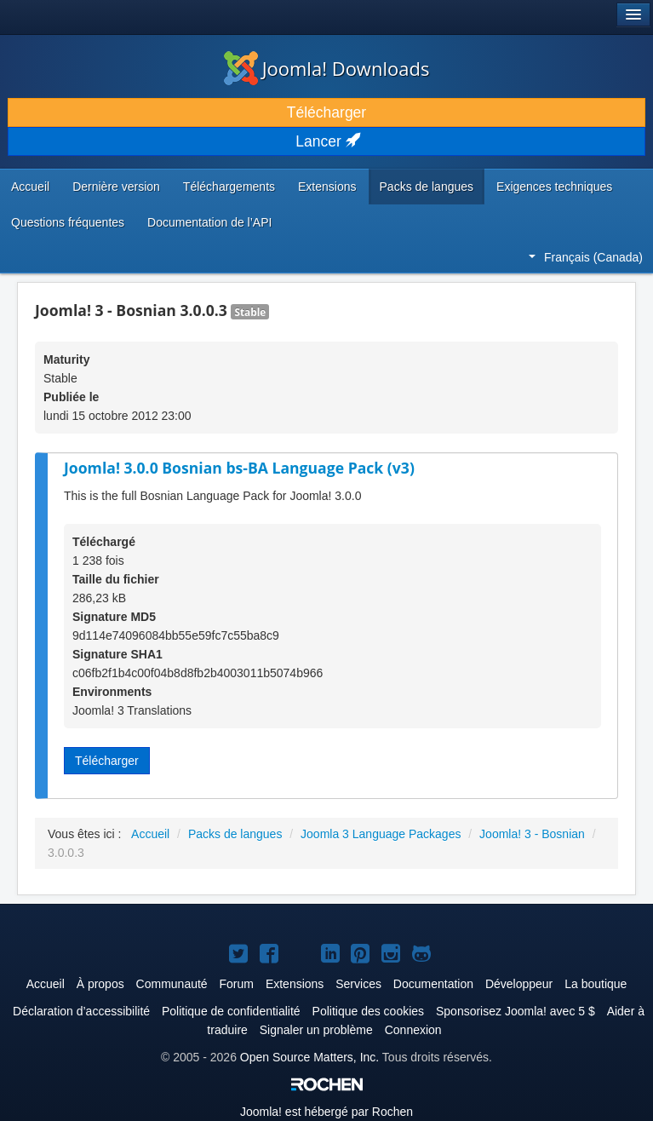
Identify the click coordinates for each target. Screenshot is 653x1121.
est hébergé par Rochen (326, 1111)
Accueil (30, 186)
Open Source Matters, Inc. (309, 1057)
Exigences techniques (554, 186)
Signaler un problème (316, 1030)
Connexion (413, 1030)
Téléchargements (229, 186)
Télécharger (326, 112)
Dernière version (116, 186)
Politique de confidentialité (231, 1011)
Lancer (326, 141)
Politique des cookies (368, 1011)
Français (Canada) (586, 257)
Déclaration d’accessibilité (81, 1011)
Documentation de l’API (209, 222)
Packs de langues (427, 186)
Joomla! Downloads (327, 68)
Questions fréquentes (67, 222)
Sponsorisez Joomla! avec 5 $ (515, 1011)
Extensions (327, 186)
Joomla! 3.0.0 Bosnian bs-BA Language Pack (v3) (239, 467)
